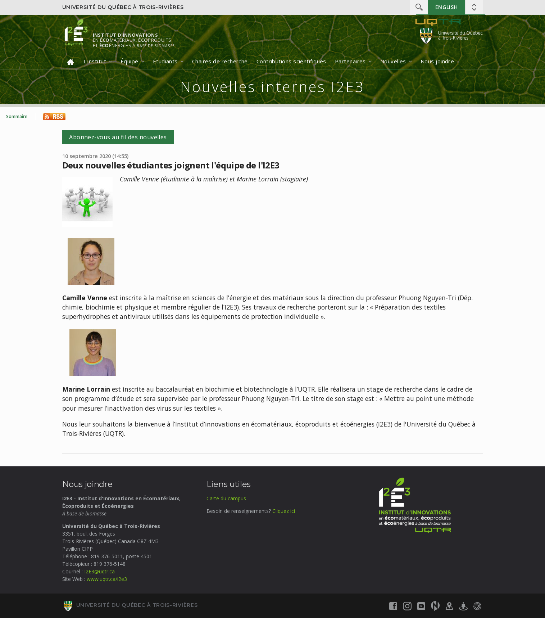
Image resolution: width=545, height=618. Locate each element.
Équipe (129, 61)
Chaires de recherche (220, 61)
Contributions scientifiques (291, 61)
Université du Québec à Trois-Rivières (123, 7)
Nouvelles (393, 61)
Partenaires (350, 61)
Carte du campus (226, 498)
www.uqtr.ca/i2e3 (107, 579)
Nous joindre (437, 61)
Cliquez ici (283, 511)
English (446, 7)
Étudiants (165, 61)
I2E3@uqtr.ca (99, 571)
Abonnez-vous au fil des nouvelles (118, 137)
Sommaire (16, 116)
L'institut (94, 61)
